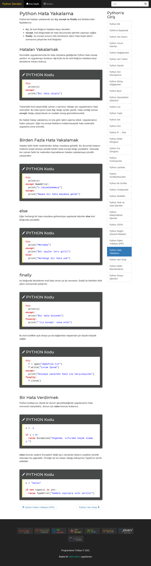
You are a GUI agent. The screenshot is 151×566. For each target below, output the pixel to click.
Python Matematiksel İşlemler (116, 215)
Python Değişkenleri (119, 52)
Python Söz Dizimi (118, 37)
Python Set (115, 119)
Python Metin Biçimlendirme (116, 267)
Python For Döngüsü (115, 150)
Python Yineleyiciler (119, 189)
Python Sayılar (117, 65)
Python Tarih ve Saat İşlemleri (117, 204)
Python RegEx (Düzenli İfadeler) (118, 232)
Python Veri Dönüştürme (115, 73)
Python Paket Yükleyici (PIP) (38, 507)
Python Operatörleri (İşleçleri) (119, 99)
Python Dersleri (12, 3)
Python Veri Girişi (89, 507)
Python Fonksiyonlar (116, 159)
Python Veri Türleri (118, 59)
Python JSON (116, 224)
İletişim (48, 4)
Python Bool (115, 91)
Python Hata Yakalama (116, 251)
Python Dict (115, 126)
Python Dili (115, 24)
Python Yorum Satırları (116, 45)
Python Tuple (116, 113)
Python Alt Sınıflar (118, 183)
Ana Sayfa (32, 4)
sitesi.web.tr (74, 556)
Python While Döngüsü (116, 140)
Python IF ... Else (118, 132)
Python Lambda (117, 167)
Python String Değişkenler (116, 83)
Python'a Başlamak (119, 30)
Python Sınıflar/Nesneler (118, 175)
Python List (115, 107)
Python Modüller (117, 196)
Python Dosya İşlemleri (116, 277)
